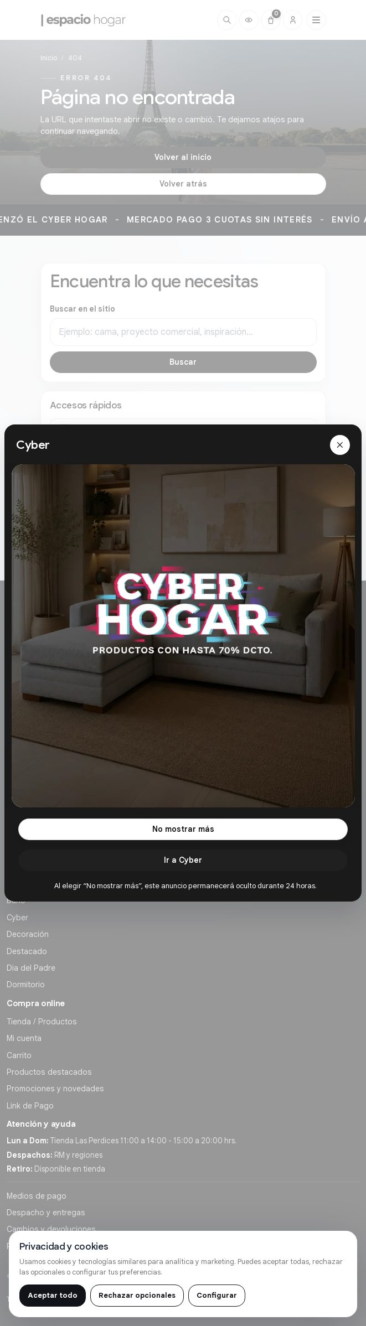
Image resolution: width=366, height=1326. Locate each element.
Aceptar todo (53, 1295)
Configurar (217, 1295)
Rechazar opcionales (137, 1295)
